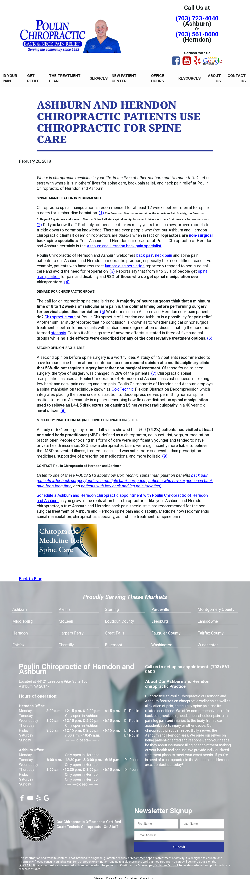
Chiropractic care (60, 314)
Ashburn (19, 607)
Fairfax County (210, 630)
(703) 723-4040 (197, 18)
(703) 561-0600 (197, 34)
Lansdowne (208, 619)
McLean (66, 619)
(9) (164, 453)
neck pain (163, 253)
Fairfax (18, 642)
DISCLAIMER (27, 863)
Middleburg (22, 619)
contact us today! (167, 762)
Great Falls (114, 630)
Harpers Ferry (71, 630)
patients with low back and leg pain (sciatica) (121, 483)
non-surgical (201, 233)
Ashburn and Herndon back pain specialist (124, 243)
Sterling (112, 607)
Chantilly (66, 642)
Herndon (20, 630)
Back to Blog (30, 576)
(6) (209, 335)
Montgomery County (216, 607)
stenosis (58, 330)
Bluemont (113, 642)
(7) (153, 371)
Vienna (65, 607)
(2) (39, 222)
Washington (161, 642)
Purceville (160, 607)
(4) (66, 279)
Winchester (208, 642)
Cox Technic (123, 386)
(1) (101, 210)
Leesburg (159, 619)
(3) (112, 269)
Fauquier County (165, 630)
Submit (179, 845)
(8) (63, 408)
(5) (102, 309)
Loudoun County (119, 619)
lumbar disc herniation (124, 263)
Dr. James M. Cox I (166, 863)
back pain (144, 253)
